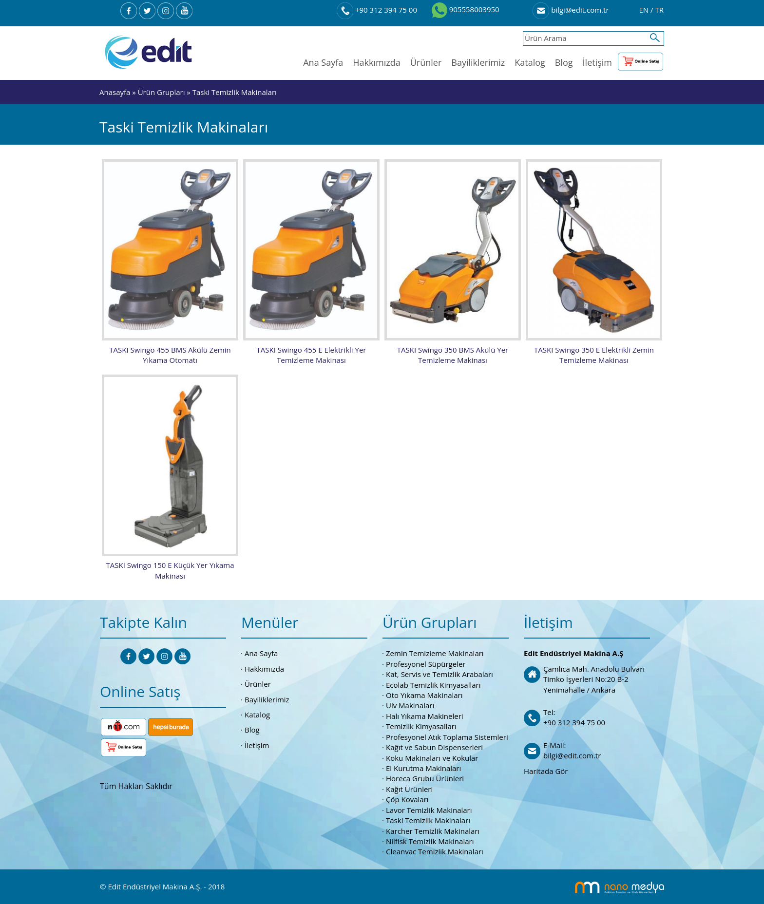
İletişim (597, 62)
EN (644, 10)
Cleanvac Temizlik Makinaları (434, 850)
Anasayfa (114, 92)
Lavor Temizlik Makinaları (429, 808)
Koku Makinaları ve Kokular (432, 756)
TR (659, 10)
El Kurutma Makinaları (423, 767)
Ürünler (426, 62)
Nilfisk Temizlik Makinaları (430, 840)
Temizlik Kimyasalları (421, 725)
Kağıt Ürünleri (409, 787)
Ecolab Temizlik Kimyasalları (433, 683)
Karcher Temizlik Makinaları (432, 829)
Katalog (530, 62)
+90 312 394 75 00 (377, 10)
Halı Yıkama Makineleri (424, 714)
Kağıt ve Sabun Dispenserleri (434, 746)
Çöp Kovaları (407, 798)
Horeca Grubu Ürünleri (425, 777)
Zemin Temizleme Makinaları (435, 652)
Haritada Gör (546, 769)
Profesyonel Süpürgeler (425, 662)
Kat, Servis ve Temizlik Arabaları (439, 673)
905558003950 (465, 9)
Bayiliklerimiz (478, 62)
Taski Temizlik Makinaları (234, 92)
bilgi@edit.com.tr (571, 10)
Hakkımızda (376, 62)
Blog (564, 62)
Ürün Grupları (162, 92)
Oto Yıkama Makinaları (424, 694)
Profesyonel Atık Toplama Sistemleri (447, 735)
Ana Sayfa (323, 62)
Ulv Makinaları (410, 704)
